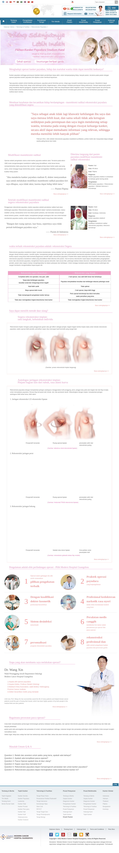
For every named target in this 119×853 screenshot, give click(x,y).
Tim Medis (55, 21)
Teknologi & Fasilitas (44, 791)
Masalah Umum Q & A (20, 746)
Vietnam (105, 798)
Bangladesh (106, 806)
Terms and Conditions (97, 829)
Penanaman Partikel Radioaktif (46, 798)
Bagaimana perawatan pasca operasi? (27, 717)
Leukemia (21, 801)
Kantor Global (108, 791)
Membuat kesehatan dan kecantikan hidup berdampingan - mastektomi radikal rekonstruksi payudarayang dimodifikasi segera (58, 103)
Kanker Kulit (22, 814)
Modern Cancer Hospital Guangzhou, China (76, 839)
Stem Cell (39, 806)
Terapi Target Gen (42, 812)
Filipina (105, 804)
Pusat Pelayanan (69, 791)
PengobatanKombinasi (28, 21)
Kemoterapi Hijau (42, 804)
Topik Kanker (23, 791)
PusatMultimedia (83, 21)
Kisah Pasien (68, 817)
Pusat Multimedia (89, 791)
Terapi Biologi (40, 817)
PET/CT (39, 809)
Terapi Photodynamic (43, 814)
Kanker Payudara (23, 798)
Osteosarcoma (22, 817)
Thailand (105, 801)
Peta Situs (111, 829)
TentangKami (13, 21)
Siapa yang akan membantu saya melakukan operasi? (34, 662)
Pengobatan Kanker (69, 804)
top (116, 784)
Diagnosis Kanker (68, 801)
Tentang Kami (6, 801)
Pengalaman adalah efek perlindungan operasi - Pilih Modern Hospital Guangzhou (49, 567)
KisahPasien (69, 21)
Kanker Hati (22, 812)
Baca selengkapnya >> (60, 194)
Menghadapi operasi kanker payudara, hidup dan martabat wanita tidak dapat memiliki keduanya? (56, 69)
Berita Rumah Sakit (8, 804)
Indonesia (106, 796)
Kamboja (105, 809)
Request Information (74, 14)
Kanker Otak (22, 804)
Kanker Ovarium (23, 820)
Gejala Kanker (67, 798)
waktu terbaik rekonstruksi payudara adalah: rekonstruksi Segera (40, 246)
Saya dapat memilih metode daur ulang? (28, 310)
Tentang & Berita (8, 791)
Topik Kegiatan (6, 796)
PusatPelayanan (97, 21)
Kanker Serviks (23, 796)
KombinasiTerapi (41, 21)
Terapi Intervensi (41, 801)
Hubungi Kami (67, 812)
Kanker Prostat (22, 806)
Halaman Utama (54, 829)
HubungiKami (111, 21)
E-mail (91, 14)
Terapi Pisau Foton (42, 796)
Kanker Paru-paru (23, 809)
